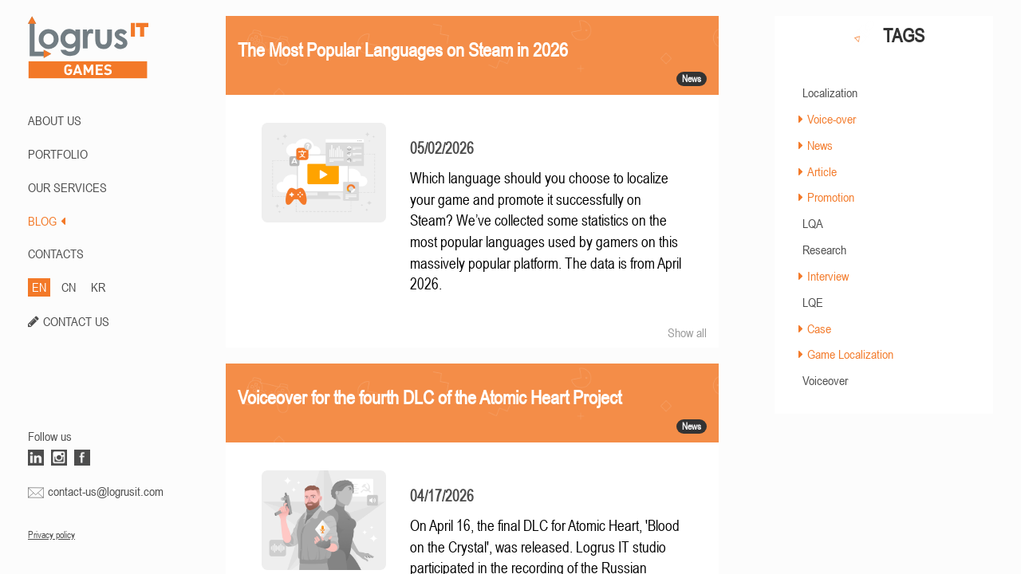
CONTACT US (76, 321)
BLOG (46, 221)
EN (39, 287)
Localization (829, 92)
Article (822, 171)
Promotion (830, 197)
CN (68, 287)
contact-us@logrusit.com (106, 491)
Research (824, 249)
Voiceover (825, 380)
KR (98, 287)
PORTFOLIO (58, 154)
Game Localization (850, 354)
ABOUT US (54, 120)
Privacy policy (51, 535)
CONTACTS (56, 253)
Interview (828, 276)
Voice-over (831, 119)
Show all (687, 332)
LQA (812, 223)
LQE (812, 302)
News (820, 145)
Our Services (67, 187)
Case (819, 328)
